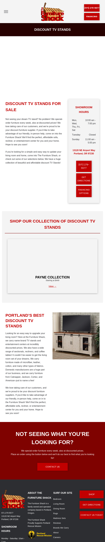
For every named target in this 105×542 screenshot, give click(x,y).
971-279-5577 (7, 513)
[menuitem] (65, 499)
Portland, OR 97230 (9, 519)
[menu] (6, 11)
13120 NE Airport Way (10, 516)
